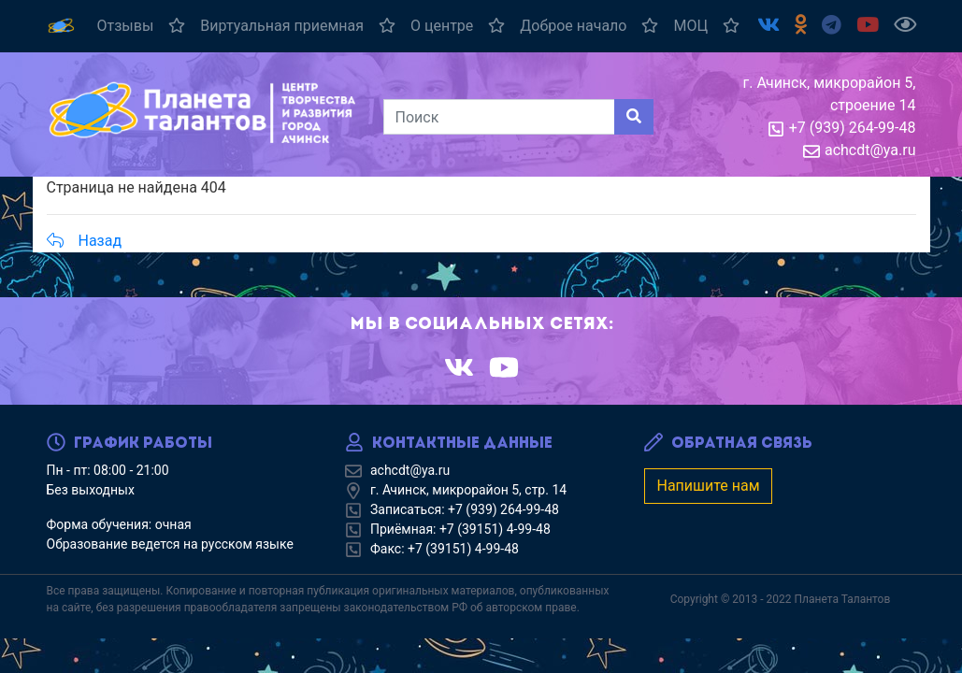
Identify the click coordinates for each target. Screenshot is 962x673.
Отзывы (141, 26)
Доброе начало (589, 26)
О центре (457, 26)
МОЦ (706, 26)
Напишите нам (707, 485)
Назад (84, 241)
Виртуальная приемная (297, 26)
